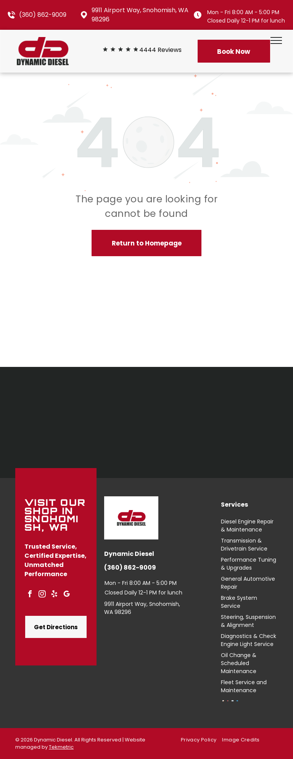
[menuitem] (201, 740)
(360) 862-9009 (42, 14)
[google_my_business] (66, 595)
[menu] (276, 40)
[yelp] (54, 595)
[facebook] (29, 595)
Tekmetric (61, 747)
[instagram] (42, 595)
